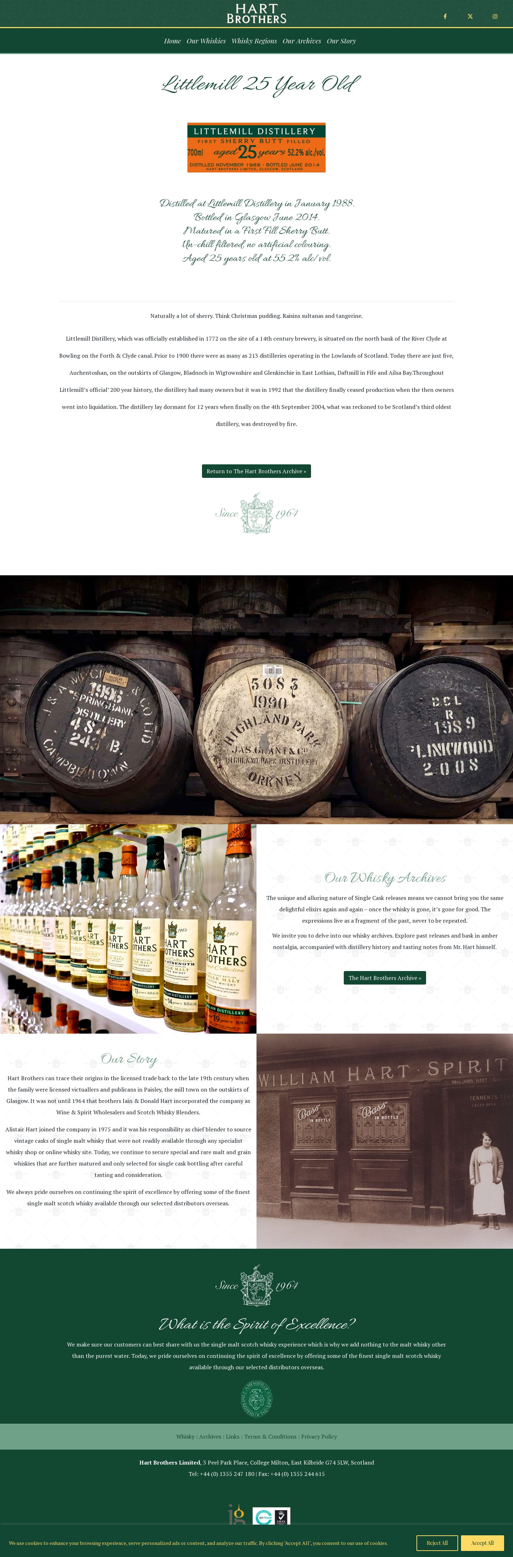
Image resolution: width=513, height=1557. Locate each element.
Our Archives (302, 40)
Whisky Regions (254, 40)
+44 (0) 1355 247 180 (227, 1474)
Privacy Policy (319, 1436)
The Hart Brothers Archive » (384, 978)
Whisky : (187, 1436)
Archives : (211, 1436)
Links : (234, 1436)
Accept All (482, 1543)
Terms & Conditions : (272, 1436)
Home (172, 40)
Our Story (341, 40)
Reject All (437, 1543)
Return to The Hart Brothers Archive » (256, 471)
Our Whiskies (206, 40)
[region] (256, 1541)
